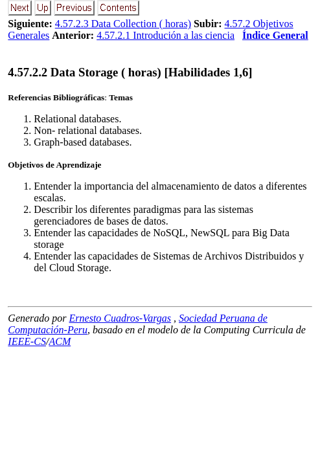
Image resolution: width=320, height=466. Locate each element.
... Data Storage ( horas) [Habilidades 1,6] (130, 72)
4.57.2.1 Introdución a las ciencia (165, 35)
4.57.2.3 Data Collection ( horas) (123, 23)
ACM (60, 341)
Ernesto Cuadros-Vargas (120, 318)
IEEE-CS (27, 341)
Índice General (275, 35)
